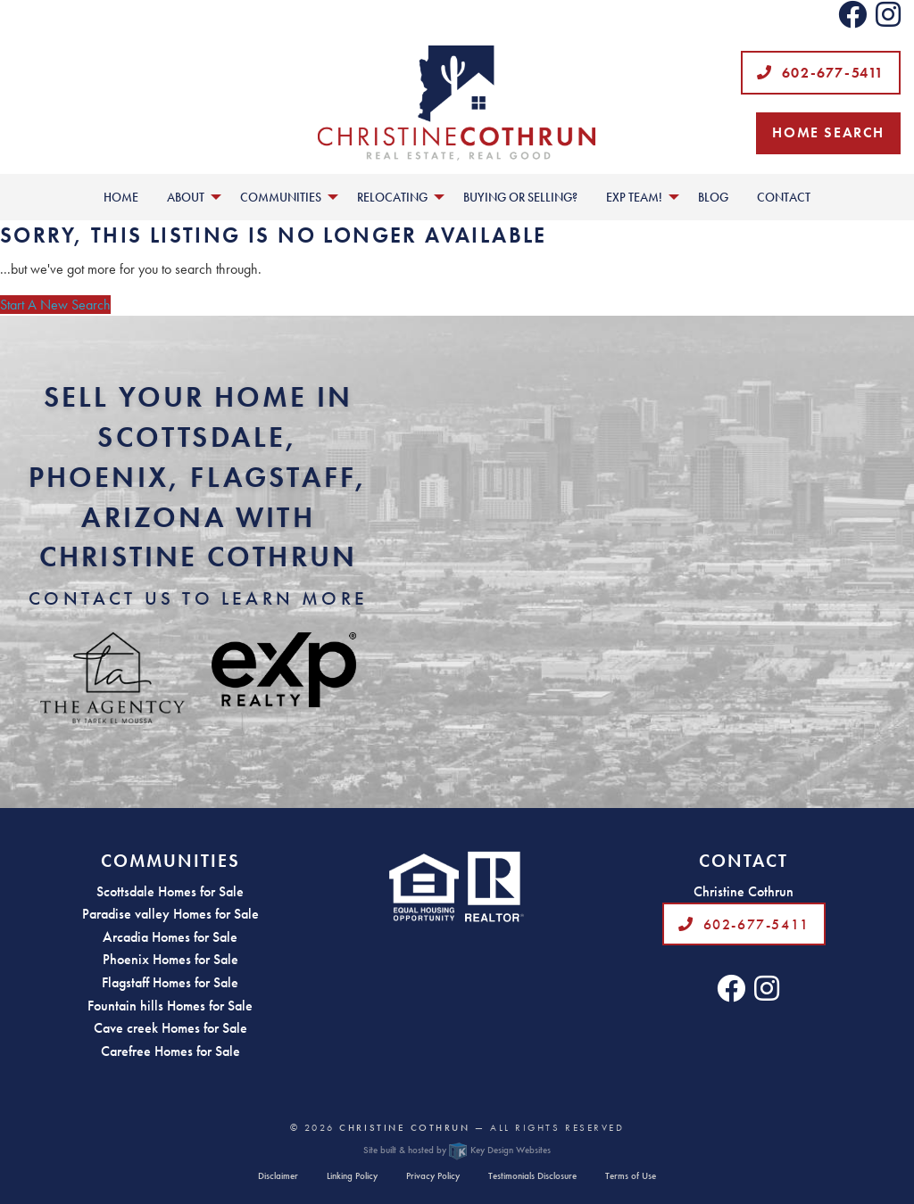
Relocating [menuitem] (392, 197)
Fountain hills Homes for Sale (170, 1005)
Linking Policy (352, 1175)
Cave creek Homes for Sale (170, 1027)
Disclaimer (278, 1175)
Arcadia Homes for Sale (170, 937)
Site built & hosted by (457, 1149)
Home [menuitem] (121, 197)
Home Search (828, 132)
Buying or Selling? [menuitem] (520, 197)
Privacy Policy (433, 1175)
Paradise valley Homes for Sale (170, 913)
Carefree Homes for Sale (170, 1051)
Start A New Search (55, 304)
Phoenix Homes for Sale (170, 959)
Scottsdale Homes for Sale (170, 891)
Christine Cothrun (404, 1127)
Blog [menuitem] (713, 197)
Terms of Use (630, 1175)
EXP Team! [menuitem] (634, 197)
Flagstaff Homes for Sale (170, 982)
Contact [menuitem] (783, 197)
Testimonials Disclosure (532, 1175)
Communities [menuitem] (280, 197)
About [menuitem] (185, 197)
